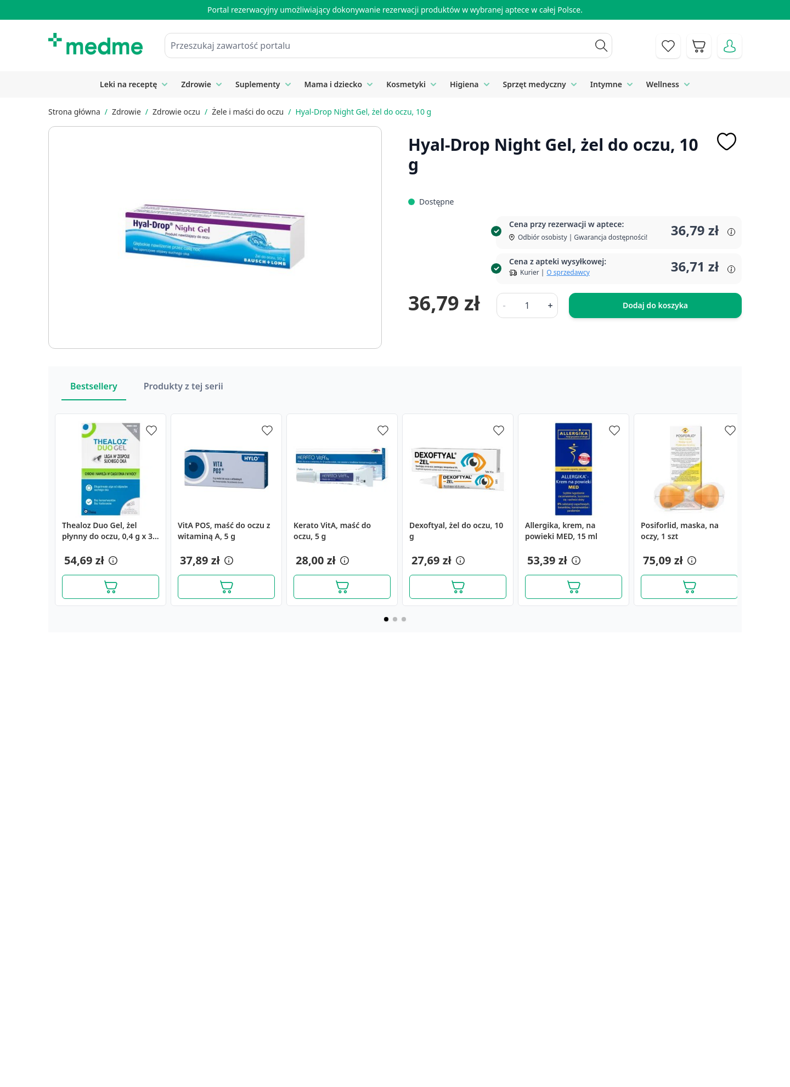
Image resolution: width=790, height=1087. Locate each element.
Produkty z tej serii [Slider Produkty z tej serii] (183, 386)
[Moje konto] (730, 46)
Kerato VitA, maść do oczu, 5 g (332, 530)
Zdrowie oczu (176, 111)
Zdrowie (196, 84)
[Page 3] (404, 619)
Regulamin (279, 1016)
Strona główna (74, 111)
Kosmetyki (406, 84)
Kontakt (273, 990)
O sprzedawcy (567, 272)
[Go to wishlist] (668, 46)
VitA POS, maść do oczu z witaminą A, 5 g (224, 530)
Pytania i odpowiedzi (421, 1040)
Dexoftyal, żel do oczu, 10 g (456, 530)
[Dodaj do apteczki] (726, 141)
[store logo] (95, 44)
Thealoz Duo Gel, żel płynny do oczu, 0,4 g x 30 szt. (109, 531)
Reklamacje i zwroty (602, 1016)
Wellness (662, 84)
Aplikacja (398, 1066)
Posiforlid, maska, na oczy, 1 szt (680, 530)
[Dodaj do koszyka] (110, 587)
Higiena (464, 84)
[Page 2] (395, 619)
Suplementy (257, 84)
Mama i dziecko (333, 84)
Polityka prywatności (603, 990)
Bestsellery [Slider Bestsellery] (93, 386)
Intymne (606, 84)
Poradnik (398, 990)
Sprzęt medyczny (534, 84)
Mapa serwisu (408, 1016)
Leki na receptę (128, 84)
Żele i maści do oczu (248, 111)
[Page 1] (386, 619)
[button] (111, 560)
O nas (269, 1040)
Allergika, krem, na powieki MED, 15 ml (561, 530)
